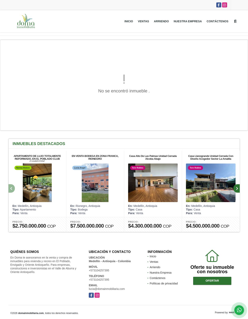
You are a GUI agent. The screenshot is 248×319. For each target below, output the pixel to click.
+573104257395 (99, 270)
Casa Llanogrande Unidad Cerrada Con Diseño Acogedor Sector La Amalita (210, 157)
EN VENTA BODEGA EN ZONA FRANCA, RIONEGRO (95, 157)
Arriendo (161, 21)
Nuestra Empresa (188, 21)
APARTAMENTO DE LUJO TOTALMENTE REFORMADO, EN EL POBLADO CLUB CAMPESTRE (37, 158)
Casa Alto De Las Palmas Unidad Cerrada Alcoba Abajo (153, 157)
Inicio (129, 21)
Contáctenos (217, 21)
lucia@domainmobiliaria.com (107, 288)
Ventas (143, 21)
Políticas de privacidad (164, 283)
